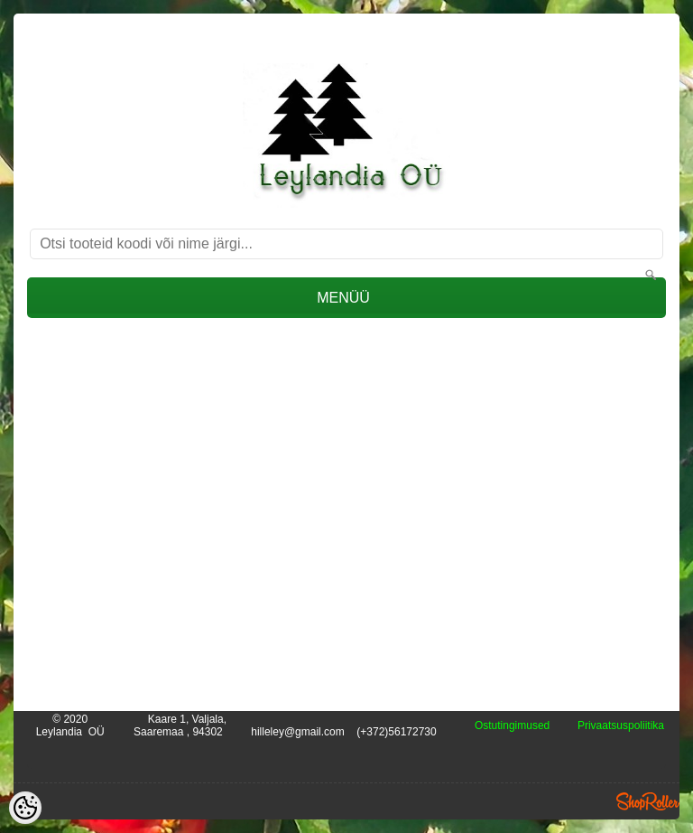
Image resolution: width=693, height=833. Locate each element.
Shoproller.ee (647, 801)
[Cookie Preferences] (25, 807)
